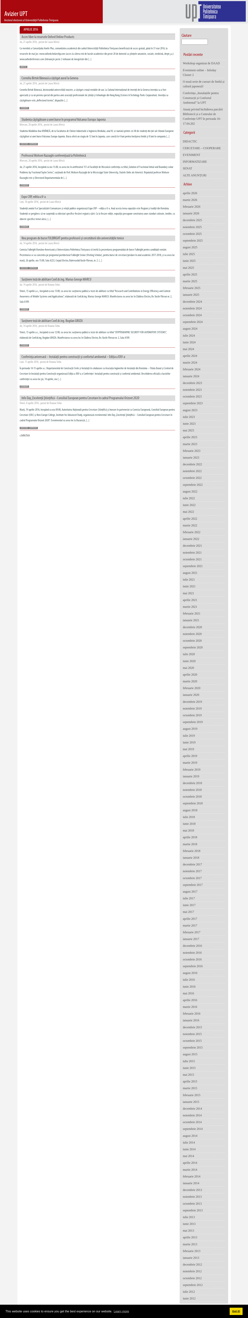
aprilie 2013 (190, 1237)
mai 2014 (188, 1156)
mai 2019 (188, 749)
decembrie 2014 (192, 1108)
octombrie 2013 (192, 1203)
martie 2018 (190, 844)
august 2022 (190, 491)
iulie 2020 (189, 654)
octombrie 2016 (192, 959)
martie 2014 (190, 1169)
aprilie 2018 (190, 837)
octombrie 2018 (192, 796)
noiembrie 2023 (192, 389)
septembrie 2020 (193, 647)
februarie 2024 (191, 369)
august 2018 (190, 810)
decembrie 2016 (192, 945)
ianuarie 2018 (191, 857)
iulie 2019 (189, 735)
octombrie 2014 (192, 1122)
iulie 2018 (189, 817)
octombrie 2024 (192, 315)
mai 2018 (188, 830)
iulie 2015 (189, 1061)
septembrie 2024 (193, 321)
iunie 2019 (189, 742)
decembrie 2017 (192, 864)
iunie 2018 (189, 823)
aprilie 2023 (190, 437)
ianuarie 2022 (191, 538)
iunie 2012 (189, 1298)
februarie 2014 (191, 1176)
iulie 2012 (189, 1291)
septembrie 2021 (193, 566)
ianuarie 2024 (191, 376)
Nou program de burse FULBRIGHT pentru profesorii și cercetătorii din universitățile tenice (73, 238)
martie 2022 (190, 525)
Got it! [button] (236, 1311)
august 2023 (190, 410)
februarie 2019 (191, 769)
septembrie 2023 (193, 403)
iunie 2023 (189, 423)
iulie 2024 (189, 335)
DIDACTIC (23, 67)
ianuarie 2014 (191, 1183)
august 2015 (190, 1054)
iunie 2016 (189, 986)
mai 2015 (188, 1074)
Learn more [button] (121, 1311)
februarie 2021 (191, 613)
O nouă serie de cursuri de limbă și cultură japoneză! (204, 84)
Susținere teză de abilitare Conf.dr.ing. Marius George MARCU (56, 279)
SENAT (187, 168)
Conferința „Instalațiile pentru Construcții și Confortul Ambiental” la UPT (201, 97)
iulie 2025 (189, 254)
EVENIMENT (24, 108)
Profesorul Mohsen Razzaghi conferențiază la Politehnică (54, 156)
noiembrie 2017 (192, 871)
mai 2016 (188, 993)
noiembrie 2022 (192, 471)
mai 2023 (188, 430)
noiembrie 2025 (192, 227)
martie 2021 (190, 606)
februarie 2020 (191, 688)
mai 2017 (188, 911)
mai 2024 (188, 349)
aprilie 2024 (190, 355)
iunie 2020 (189, 661)
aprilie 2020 (190, 674)
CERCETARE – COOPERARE (202, 148)
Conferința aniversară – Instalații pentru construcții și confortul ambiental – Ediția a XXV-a (73, 357)
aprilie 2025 (190, 274)
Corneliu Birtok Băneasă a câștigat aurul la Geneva (50, 78)
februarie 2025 (191, 288)
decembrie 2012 (192, 1264)
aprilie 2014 (190, 1162)
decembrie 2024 (192, 301)
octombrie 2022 (192, 477)
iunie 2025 (189, 260)
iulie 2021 (189, 579)
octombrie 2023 (192, 396)
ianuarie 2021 (191, 620)
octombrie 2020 (192, 640)
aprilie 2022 (190, 518)
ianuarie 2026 (191, 213)
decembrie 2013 (192, 1190)
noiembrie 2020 (192, 633)
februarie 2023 (191, 450)
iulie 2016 (189, 979)
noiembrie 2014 (192, 1115)
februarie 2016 (191, 1013)
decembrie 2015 (192, 1027)
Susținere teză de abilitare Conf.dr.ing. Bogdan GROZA (52, 321)
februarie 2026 (191, 206)
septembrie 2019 (193, 722)
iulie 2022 (189, 498)
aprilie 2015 (190, 1081)
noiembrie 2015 (192, 1034)
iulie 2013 (189, 1217)
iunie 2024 (189, 342)
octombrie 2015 (192, 1040)
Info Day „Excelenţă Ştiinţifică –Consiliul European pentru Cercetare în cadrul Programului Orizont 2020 (80, 398)
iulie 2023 (189, 416)
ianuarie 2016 (191, 1020)
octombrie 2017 (192, 878)
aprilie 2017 (190, 918)
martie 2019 (190, 762)
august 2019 (190, 728)
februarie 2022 (191, 532)
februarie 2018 (191, 850)
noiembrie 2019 (192, 708)
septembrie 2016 (193, 966)
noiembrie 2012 (192, 1271)
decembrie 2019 (192, 701)
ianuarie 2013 (191, 1257)
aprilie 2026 (190, 193)
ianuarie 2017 (191, 939)
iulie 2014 (189, 1142)
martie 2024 (190, 362)
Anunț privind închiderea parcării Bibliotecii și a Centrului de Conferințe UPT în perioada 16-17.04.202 (203, 116)
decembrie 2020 (192, 627)
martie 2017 (190, 925)
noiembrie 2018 (192, 789)
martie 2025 (190, 281)
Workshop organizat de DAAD (201, 63)
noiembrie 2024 (192, 308)
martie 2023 (190, 444)
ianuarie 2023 (191, 457)
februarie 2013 (191, 1251)
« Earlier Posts (25, 435)
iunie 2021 (189, 586)
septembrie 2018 (193, 803)
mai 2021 (188, 593)
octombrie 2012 (192, 1278)
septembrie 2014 (193, 1128)
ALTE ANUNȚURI (194, 175)
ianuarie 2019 (191, 776)
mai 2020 (188, 667)
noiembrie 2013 (192, 1196)
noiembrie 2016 (192, 952)
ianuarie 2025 (191, 294)
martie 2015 (190, 1088)
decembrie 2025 (192, 220)
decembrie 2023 (192, 383)
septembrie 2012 (193, 1285)
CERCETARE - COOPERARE (29, 144)
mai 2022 (188, 511)
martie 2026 (190, 199)
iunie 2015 (189, 1068)
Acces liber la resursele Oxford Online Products (48, 37)
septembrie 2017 (193, 884)
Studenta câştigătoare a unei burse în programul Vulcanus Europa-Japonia (64, 120)
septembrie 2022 (193, 484)
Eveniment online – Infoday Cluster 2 (199, 72)
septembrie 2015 (193, 1047)
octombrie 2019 (192, 715)
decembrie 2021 (192, 545)
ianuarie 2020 (191, 694)
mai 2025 (188, 267)
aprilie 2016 (190, 1000)
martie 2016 (190, 1006)
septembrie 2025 (193, 240)
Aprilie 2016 (31, 29)
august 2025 (190, 247)
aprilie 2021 (190, 600)
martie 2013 (190, 1244)
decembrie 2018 (192, 783)
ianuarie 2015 (191, 1101)
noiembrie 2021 (192, 552)
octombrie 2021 (192, 559)
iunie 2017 (189, 905)
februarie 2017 (191, 932)
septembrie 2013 (193, 1210)
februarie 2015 (191, 1095)
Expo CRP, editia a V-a (34, 197)
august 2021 (190, 572)
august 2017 (190, 891)
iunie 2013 (189, 1223)
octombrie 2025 (192, 233)
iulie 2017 (189, 898)
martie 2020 (190, 681)
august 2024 (190, 328)
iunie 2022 (189, 505)
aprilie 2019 (190, 755)
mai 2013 (188, 1230)
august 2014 (190, 1135)
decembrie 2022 (192, 464)
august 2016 (190, 972)
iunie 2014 (189, 1149)
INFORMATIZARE (195, 161)
